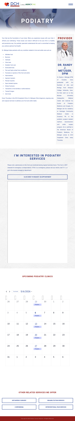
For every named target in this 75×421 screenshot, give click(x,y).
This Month (15, 291)
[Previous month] (6, 292)
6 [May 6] (35, 313)
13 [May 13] (36, 324)
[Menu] (70, 4)
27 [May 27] (36, 346)
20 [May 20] (36, 335)
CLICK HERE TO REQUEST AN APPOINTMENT (37, 177)
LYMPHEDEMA (19, 407)
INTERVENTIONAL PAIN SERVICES (56, 407)
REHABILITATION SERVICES (55, 400)
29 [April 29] (36, 301)
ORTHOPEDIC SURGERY (19, 400)
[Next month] (10, 292)
